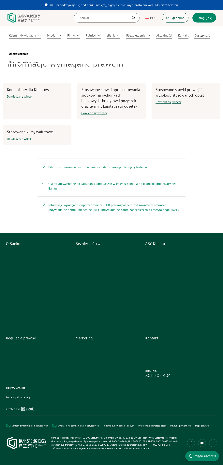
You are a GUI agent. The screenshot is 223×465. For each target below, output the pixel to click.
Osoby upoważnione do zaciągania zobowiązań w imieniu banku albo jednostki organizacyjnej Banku (112, 186)
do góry (213, 443)
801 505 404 (158, 375)
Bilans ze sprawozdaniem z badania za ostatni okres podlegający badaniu (97, 167)
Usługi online (175, 18)
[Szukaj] (107, 18)
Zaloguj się (204, 18)
